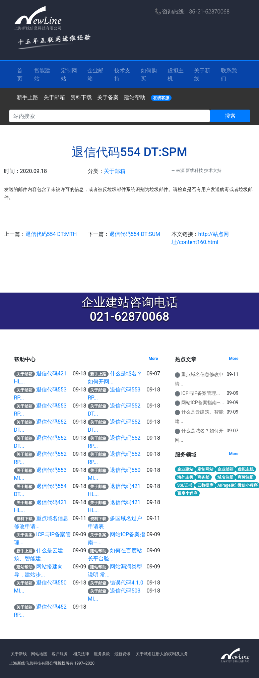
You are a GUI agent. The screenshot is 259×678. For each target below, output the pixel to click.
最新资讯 (122, 654)
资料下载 (81, 97)
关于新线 (202, 74)
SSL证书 (184, 485)
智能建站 (42, 74)
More (153, 358)
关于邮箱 (54, 97)
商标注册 (246, 477)
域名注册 (225, 477)
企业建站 (185, 469)
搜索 (230, 116)
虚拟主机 (176, 74)
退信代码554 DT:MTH (51, 234)
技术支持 (122, 74)
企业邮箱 (95, 74)
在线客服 (161, 98)
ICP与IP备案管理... (200, 393)
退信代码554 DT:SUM (134, 234)
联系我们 (229, 74)
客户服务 (60, 654)
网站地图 (39, 654)
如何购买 (149, 74)
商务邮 (203, 477)
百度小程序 (187, 493)
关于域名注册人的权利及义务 (162, 654)
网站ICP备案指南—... (202, 402)
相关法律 (81, 654)
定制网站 (69, 74)
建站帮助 (134, 97)
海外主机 (185, 477)
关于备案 (108, 97)
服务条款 (102, 654)
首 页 (19, 74)
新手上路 (27, 97)
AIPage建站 (228, 485)
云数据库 (205, 485)
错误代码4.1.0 (126, 582)
